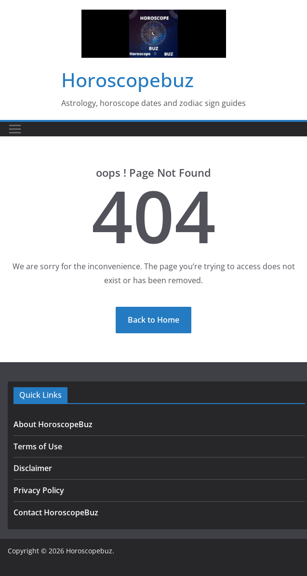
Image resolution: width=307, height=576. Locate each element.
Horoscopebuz (127, 79)
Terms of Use (37, 446)
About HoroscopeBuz (53, 424)
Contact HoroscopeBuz (55, 512)
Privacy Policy (38, 490)
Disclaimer (32, 468)
